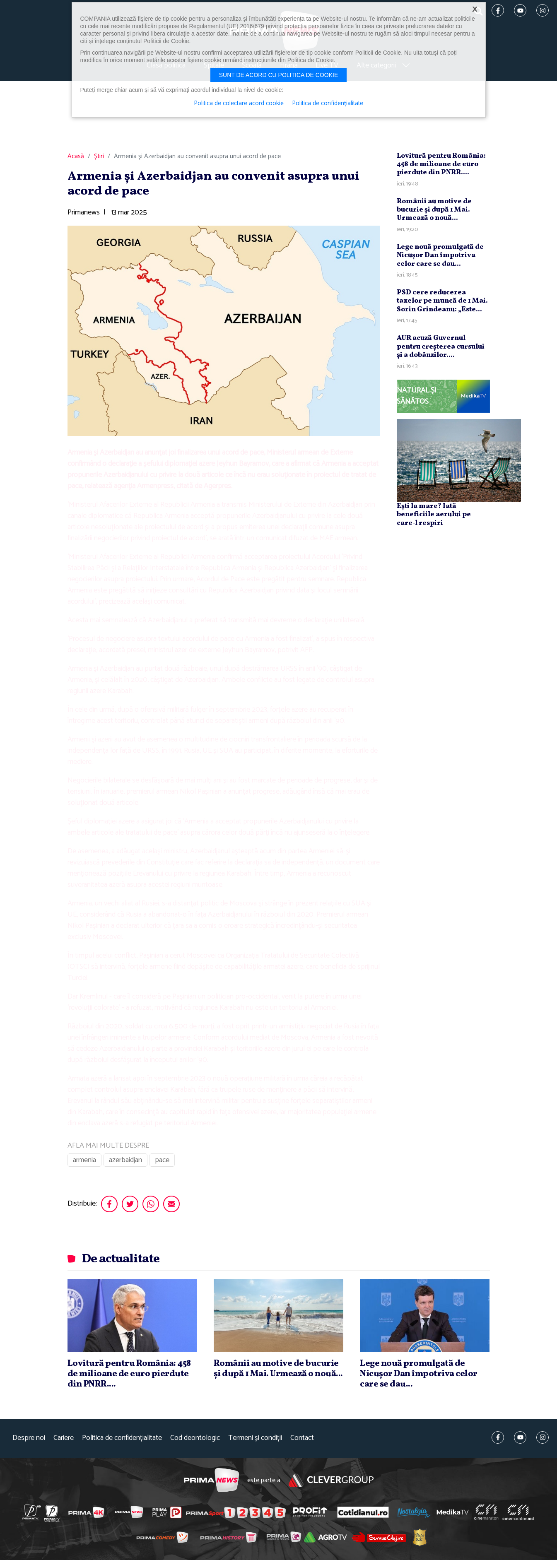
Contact (302, 1438)
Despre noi (28, 1438)
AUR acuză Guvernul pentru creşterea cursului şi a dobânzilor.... (441, 346)
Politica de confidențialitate (122, 1438)
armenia (84, 1160)
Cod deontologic (195, 1438)
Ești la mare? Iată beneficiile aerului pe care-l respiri (434, 514)
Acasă (76, 156)
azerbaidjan (125, 1160)
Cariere (63, 1438)
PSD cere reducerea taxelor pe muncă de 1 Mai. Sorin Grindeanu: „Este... (442, 301)
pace (162, 1160)
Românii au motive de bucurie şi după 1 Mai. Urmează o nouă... (434, 210)
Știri (99, 156)
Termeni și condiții (255, 1438)
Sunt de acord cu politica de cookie (278, 75)
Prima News (211, 1480)
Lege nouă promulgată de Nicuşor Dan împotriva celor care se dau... (440, 255)
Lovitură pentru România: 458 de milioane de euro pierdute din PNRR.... (441, 164)
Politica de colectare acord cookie (239, 103)
